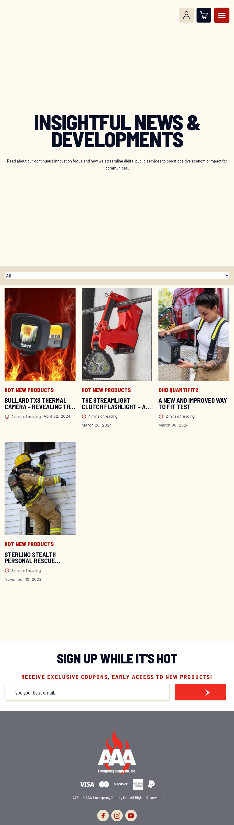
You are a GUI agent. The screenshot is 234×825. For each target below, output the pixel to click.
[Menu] (221, 15)
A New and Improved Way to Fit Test (192, 403)
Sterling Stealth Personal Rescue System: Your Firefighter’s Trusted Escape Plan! (37, 558)
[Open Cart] (204, 15)
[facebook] (103, 815)
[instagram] (117, 815)
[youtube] (131, 815)
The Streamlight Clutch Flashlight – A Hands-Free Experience (116, 403)
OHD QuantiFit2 (178, 390)
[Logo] (16, 15)
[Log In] (186, 15)
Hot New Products (29, 390)
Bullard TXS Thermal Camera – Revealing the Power (39, 403)
